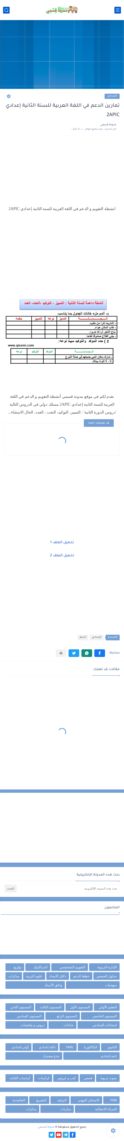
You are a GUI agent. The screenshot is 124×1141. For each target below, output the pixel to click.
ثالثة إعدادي (47, 1047)
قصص (88, 1078)
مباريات (65, 1109)
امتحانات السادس (105, 1025)
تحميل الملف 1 (62, 543)
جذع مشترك (51, 1056)
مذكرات (14, 976)
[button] (99, 653)
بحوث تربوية (108, 1078)
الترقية (62, 1100)
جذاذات (69, 1025)
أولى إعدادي (20, 1047)
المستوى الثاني (20, 1007)
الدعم (83, 637)
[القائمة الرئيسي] (117, 10)
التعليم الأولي (108, 1007)
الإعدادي (112, 96)
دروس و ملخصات (32, 1025)
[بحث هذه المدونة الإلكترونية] (68, 888)
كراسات (43, 1078)
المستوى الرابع (67, 1016)
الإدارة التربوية (107, 967)
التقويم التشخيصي (72, 967)
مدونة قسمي (46, 1127)
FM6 (113, 1100)
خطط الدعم (81, 976)
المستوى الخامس (105, 1016)
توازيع (17, 967)
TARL (70, 1047)
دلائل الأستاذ (57, 976)
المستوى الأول (80, 1007)
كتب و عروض (66, 1078)
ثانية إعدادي (109, 1056)
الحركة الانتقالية (106, 1109)
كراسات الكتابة (20, 1078)
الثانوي (112, 1047)
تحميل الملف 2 (62, 556)
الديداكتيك (40, 967)
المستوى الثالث (50, 1007)
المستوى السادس (29, 1016)
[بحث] (6, 10)
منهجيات (111, 985)
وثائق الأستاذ (53, 985)
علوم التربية (34, 976)
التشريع (41, 1100)
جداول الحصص (106, 976)
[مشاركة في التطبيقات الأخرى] (61, 653)
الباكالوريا (90, 1047)
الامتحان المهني (88, 1100)
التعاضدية (18, 1100)
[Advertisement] (62, 55)
